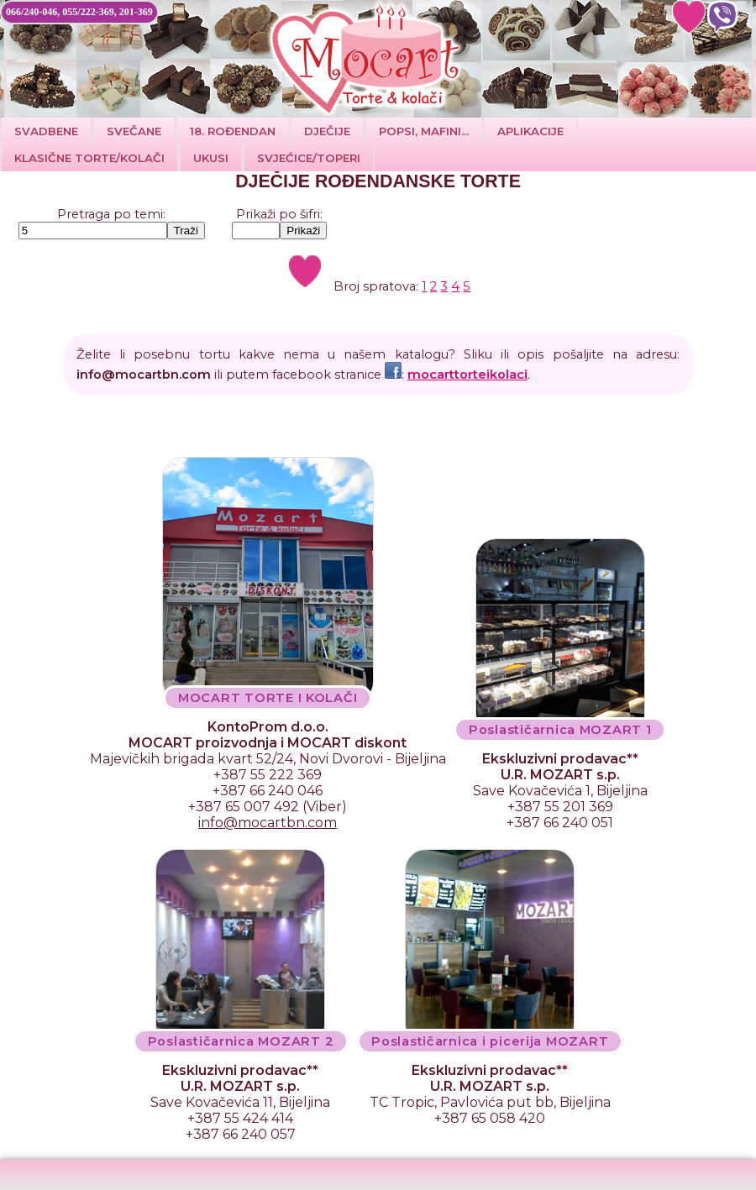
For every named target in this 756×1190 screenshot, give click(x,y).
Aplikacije (530, 131)
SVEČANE (134, 131)
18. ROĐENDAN (233, 131)
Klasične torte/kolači (89, 158)
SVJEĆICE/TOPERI (308, 158)
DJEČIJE (327, 131)
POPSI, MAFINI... (424, 131)
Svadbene (46, 131)
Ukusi (210, 158)
